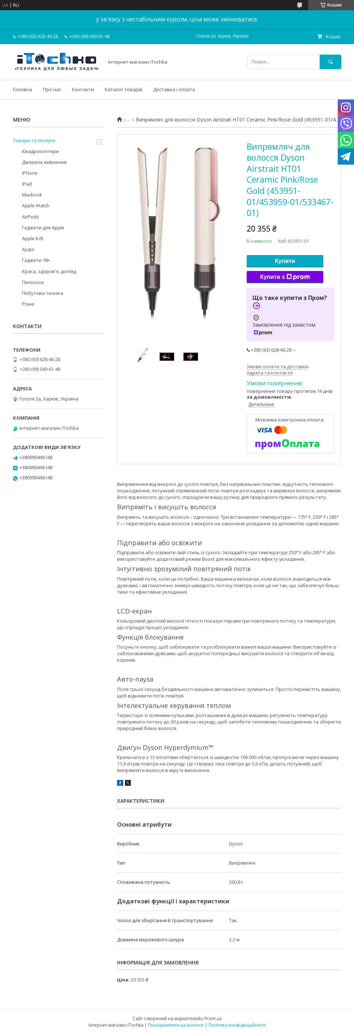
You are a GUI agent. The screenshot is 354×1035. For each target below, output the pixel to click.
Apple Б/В (32, 238)
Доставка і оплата (174, 89)
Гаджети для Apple (43, 227)
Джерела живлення (44, 162)
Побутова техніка (42, 293)
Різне (28, 304)
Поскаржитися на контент (176, 1025)
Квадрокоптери (40, 151)
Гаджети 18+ (36, 260)
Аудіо (28, 249)
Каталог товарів (123, 89)
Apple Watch (35, 205)
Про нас (52, 89)
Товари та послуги (34, 140)
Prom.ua (213, 1018)
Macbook (32, 194)
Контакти (83, 89)
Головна (22, 89)
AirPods (30, 216)
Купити (285, 261)
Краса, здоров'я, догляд (49, 271)
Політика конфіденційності (237, 1025)
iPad (27, 184)
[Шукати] (330, 62)
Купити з (285, 277)
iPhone (30, 173)
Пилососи (33, 282)
